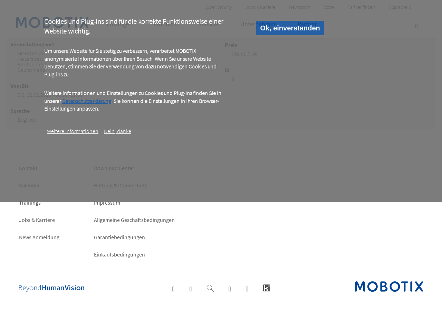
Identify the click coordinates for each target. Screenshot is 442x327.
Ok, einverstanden (290, 28)
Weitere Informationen (72, 131)
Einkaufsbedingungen (119, 254)
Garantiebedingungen (119, 237)
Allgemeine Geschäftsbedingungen (134, 219)
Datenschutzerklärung (86, 100)
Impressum (107, 202)
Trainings (30, 202)
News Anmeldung (39, 237)
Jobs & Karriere (37, 219)
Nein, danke (117, 131)
